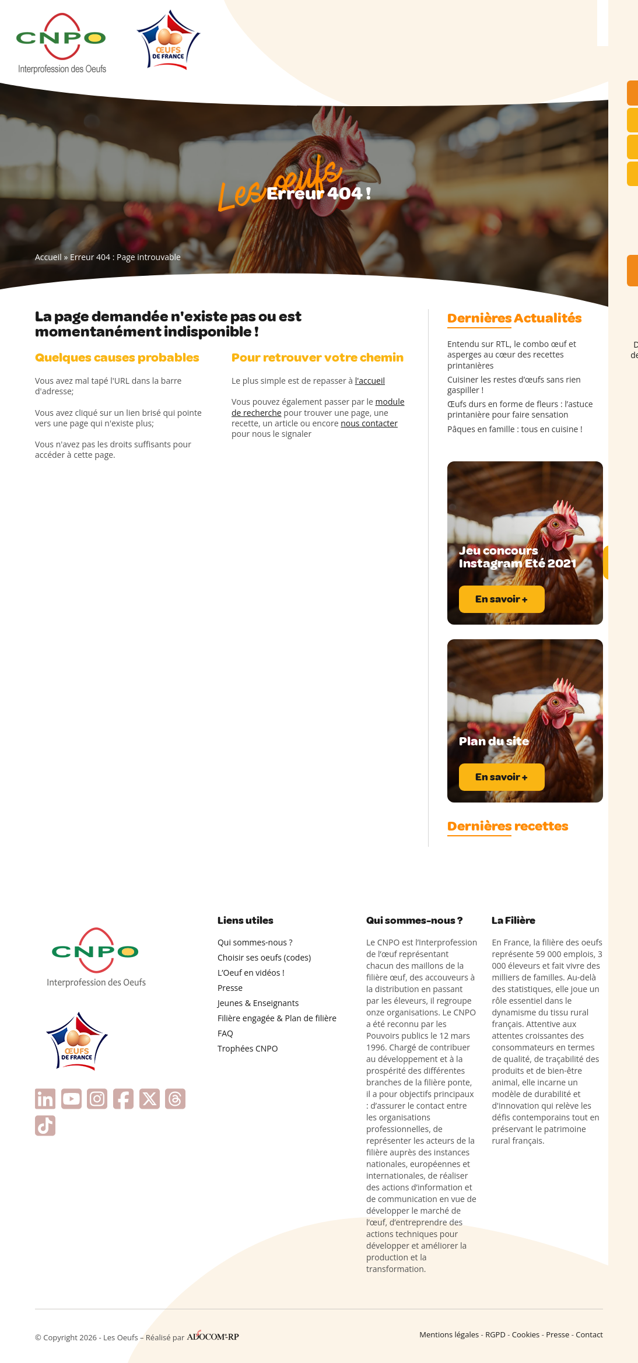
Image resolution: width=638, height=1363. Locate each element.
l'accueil (370, 380)
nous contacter (369, 423)
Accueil (48, 256)
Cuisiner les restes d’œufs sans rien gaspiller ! (514, 384)
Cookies (525, 1334)
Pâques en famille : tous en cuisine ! (515, 429)
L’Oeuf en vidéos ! (251, 972)
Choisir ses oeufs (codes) (264, 957)
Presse (230, 987)
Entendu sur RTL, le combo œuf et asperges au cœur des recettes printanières (511, 354)
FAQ (225, 1033)
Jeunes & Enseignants (258, 1002)
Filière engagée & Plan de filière (277, 1018)
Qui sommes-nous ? (255, 942)
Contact (589, 1334)
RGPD (495, 1334)
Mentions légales (449, 1334)
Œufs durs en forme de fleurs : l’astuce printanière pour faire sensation (520, 409)
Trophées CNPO (248, 1048)
